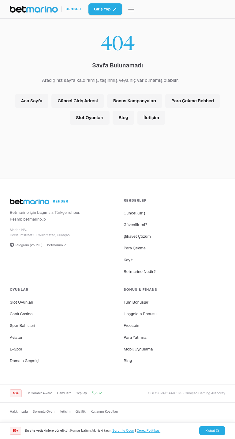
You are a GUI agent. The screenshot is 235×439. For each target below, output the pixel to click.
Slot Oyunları (89, 117)
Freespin (131, 325)
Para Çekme (135, 248)
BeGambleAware (39, 393)
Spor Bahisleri (22, 325)
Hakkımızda (19, 411)
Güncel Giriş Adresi (78, 101)
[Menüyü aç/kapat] (131, 9)
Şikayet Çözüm (137, 236)
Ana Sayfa (32, 101)
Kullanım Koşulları (104, 411)
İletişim (151, 117)
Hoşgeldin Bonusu (140, 313)
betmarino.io (34, 219)
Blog (123, 117)
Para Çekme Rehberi (192, 101)
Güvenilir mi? (135, 224)
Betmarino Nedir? (140, 271)
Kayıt (128, 260)
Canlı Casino (21, 313)
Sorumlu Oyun (43, 411)
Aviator (16, 337)
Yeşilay (81, 393)
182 (97, 393)
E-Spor (16, 349)
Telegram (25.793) (26, 245)
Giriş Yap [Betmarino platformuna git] (105, 9)
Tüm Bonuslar (136, 302)
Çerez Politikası (148, 430)
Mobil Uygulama (138, 349)
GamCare (64, 393)
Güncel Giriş (135, 213)
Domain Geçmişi (24, 360)
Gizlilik (81, 411)
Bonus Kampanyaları (134, 101)
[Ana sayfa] (45, 9)
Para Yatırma (135, 337)
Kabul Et (212, 431)
